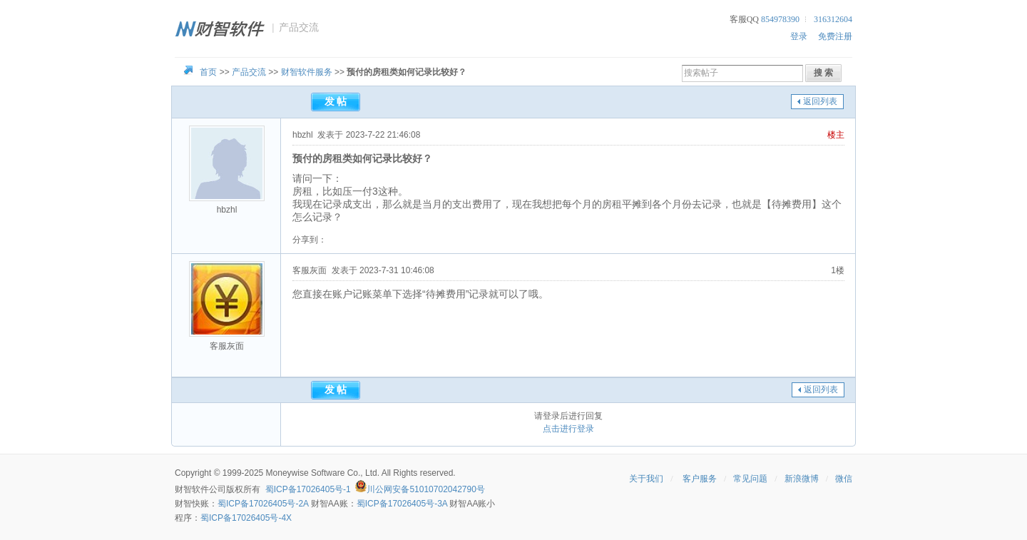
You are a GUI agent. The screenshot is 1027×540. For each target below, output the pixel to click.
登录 (798, 36)
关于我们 (646, 479)
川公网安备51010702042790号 (425, 489)
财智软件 (192, 489)
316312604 (833, 19)
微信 (843, 479)
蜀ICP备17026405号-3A (402, 504)
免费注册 (835, 36)
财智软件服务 (306, 72)
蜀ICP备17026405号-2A (263, 504)
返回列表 (820, 101)
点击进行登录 (568, 429)
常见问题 (750, 479)
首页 (208, 72)
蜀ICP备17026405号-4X (246, 518)
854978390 (780, 19)
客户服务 (700, 479)
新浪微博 (802, 479)
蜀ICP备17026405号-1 (308, 489)
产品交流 (249, 72)
